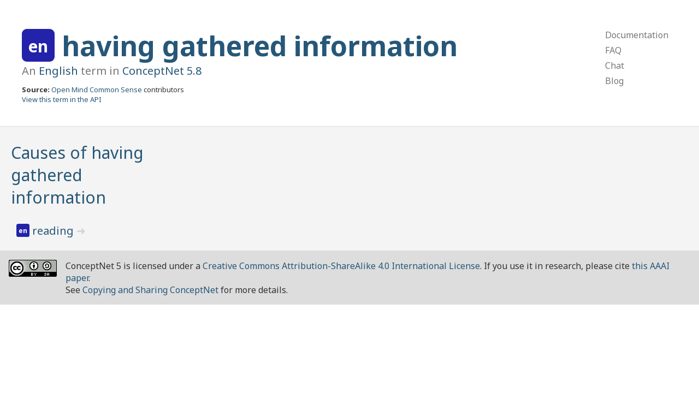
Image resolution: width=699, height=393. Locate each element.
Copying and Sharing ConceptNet (150, 290)
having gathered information (260, 45)
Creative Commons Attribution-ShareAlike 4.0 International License (341, 266)
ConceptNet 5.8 (162, 70)
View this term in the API (62, 99)
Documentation (636, 35)
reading (54, 230)
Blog (614, 81)
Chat (614, 65)
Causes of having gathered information (77, 175)
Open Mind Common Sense (96, 89)
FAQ (613, 50)
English (58, 70)
